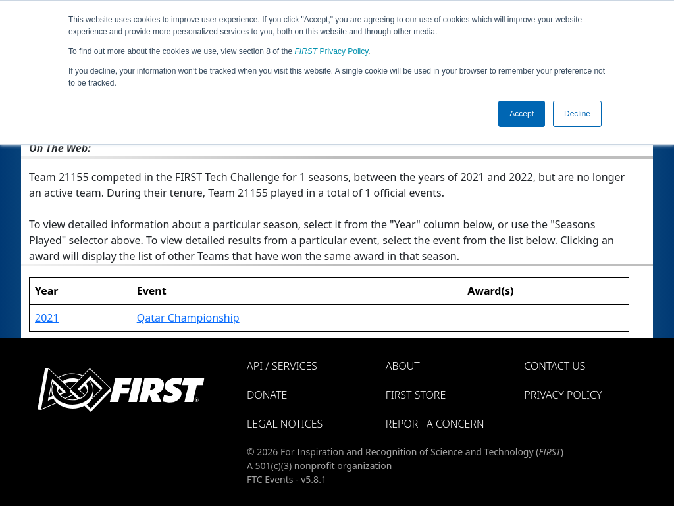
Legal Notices (285, 424)
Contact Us (554, 366)
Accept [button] (521, 113)
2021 (47, 318)
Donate (267, 395)
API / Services (282, 366)
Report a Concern (435, 424)
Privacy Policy (332, 51)
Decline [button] (577, 113)
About (403, 366)
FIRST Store (416, 395)
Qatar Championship (188, 318)
